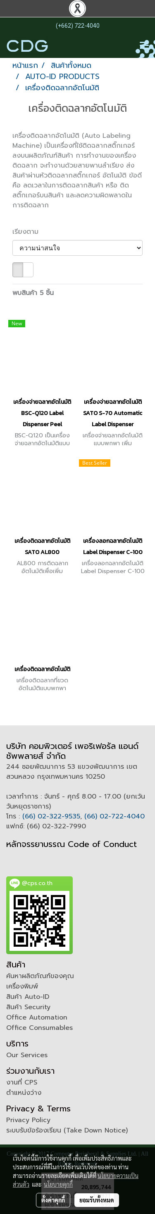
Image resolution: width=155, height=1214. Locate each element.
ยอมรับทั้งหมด (96, 1200)
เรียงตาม (29, 232)
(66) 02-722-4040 (114, 816)
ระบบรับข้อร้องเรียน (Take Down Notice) (67, 1130)
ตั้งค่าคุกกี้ (53, 1200)
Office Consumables (39, 1028)
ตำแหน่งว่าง (23, 1093)
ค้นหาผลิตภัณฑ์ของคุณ (40, 976)
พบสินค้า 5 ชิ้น (33, 293)
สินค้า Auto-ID (27, 997)
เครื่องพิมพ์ (22, 986)
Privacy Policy (28, 1120)
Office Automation (36, 1017)
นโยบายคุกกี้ (58, 1184)
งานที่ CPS (21, 1082)
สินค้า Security (28, 1007)
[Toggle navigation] (144, 46)
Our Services (27, 1055)
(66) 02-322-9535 (51, 816)
